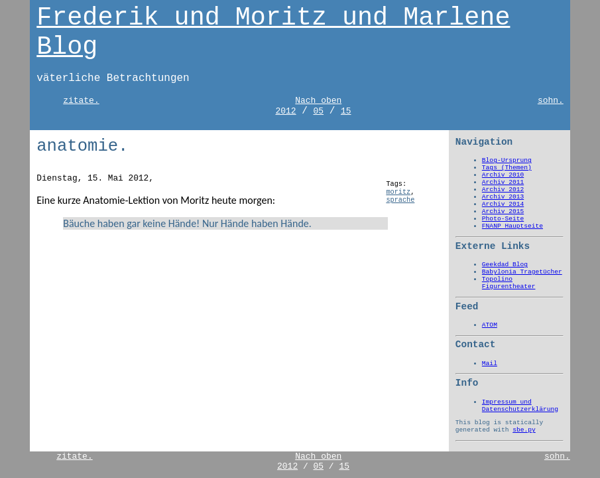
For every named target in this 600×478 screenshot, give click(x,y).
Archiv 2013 (503, 196)
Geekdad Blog (505, 264)
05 (319, 111)
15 (346, 111)
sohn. (551, 101)
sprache (400, 200)
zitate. (81, 101)
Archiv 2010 (503, 175)
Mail (489, 363)
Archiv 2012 (503, 189)
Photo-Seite (503, 218)
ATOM (489, 325)
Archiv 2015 (503, 211)
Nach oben (318, 101)
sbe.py (524, 430)
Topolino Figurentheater (509, 283)
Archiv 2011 (503, 182)
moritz (398, 192)
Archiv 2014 (503, 204)
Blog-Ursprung (507, 160)
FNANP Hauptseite (512, 226)
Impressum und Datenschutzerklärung (520, 405)
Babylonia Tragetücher (522, 272)
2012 (285, 111)
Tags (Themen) (507, 167)
